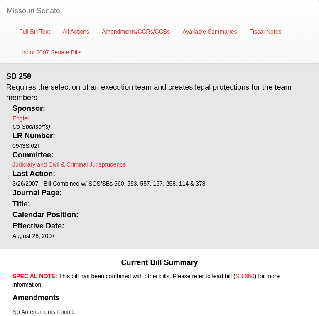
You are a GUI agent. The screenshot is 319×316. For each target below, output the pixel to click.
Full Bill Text (34, 31)
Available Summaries (209, 31)
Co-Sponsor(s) (31, 126)
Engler (20, 118)
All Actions (75, 31)
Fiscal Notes (265, 31)
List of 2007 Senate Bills (50, 52)
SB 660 (245, 276)
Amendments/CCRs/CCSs (136, 31)
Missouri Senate (33, 11)
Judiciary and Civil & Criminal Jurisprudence (69, 164)
